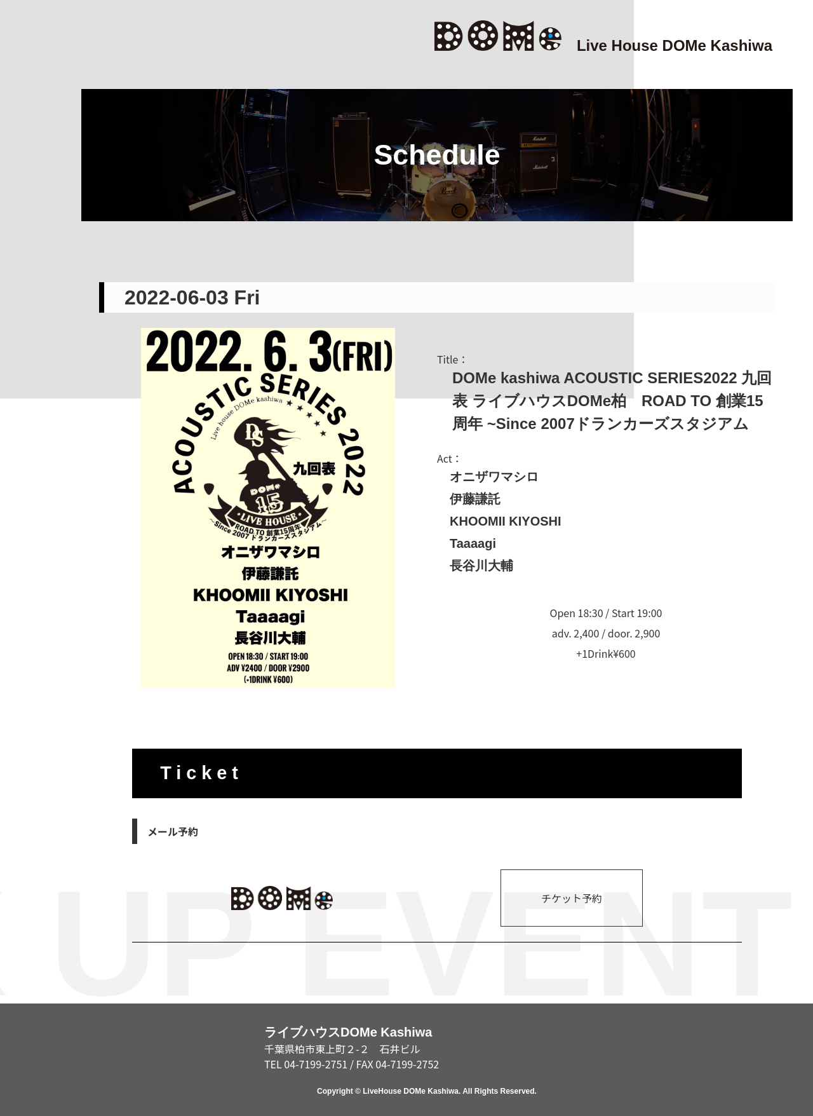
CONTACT (30, 1022)
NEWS (30, 279)
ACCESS (30, 651)
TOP (30, 93)
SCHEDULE (30, 465)
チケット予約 (571, 898)
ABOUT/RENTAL (30, 837)
